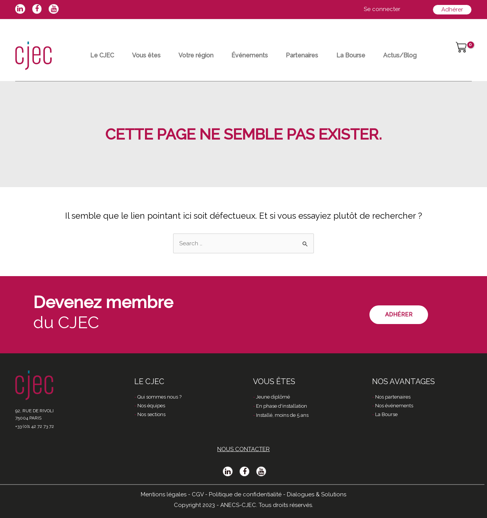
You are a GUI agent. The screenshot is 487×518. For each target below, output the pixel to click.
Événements (259, 55)
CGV (198, 494)
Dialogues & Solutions (316, 494)
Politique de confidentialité (245, 494)
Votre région (202, 55)
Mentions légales (163, 494)
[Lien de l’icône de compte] (382, 9)
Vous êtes (150, 55)
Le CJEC (103, 55)
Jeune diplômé (273, 397)
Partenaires (314, 55)
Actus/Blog (417, 55)
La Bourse (365, 55)
